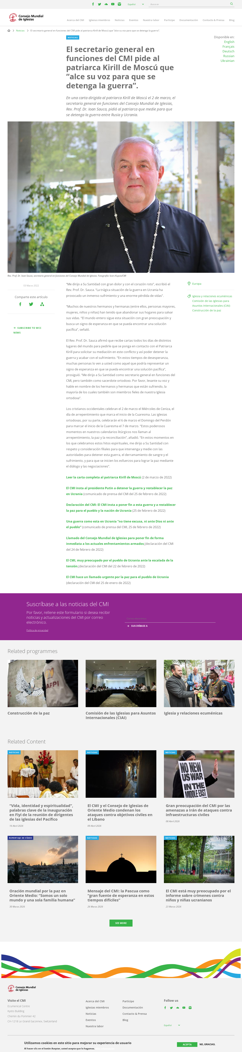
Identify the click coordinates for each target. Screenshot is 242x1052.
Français (228, 46)
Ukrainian (227, 61)
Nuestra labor (151, 20)
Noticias (119, 20)
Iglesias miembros (99, 20)
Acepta (187, 1044)
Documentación (188, 20)
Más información (104, 1048)
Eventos (133, 20)
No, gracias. (207, 1044)
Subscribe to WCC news (27, 330)
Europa (196, 283)
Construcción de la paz (206, 310)
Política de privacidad (37, 630)
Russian (228, 56)
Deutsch (228, 51)
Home (9, 30)
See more (121, 923)
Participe (169, 20)
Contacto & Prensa (213, 20)
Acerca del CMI (75, 20)
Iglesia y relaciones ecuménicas (212, 296)
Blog (231, 20)
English (229, 42)
